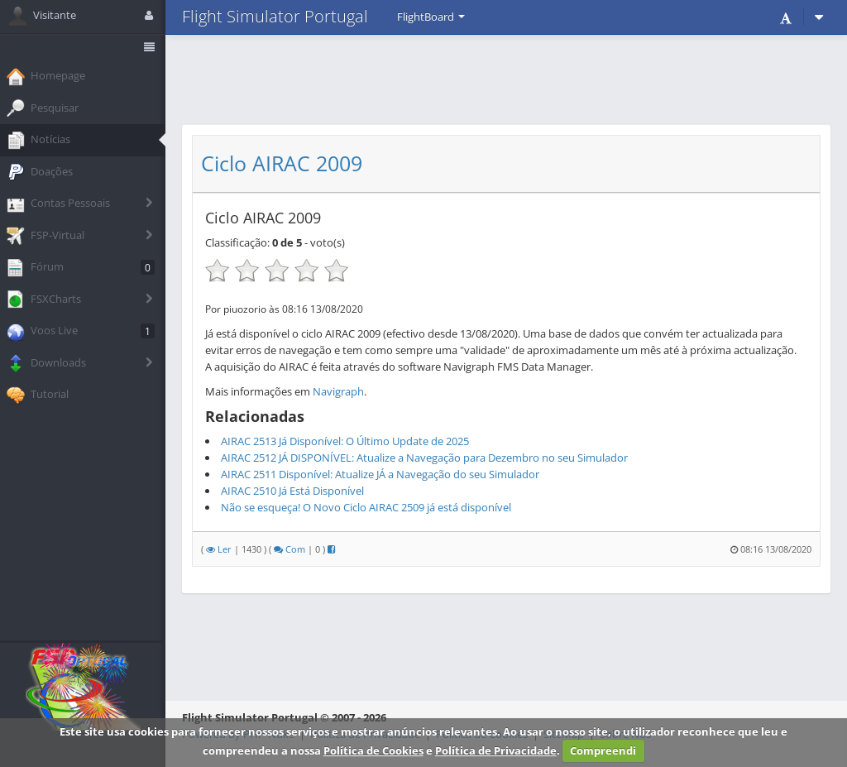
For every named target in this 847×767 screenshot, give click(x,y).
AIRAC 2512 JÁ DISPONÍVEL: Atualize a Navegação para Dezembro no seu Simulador (424, 457)
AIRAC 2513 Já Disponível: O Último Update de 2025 (345, 441)
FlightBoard (431, 16)
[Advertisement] (506, 78)
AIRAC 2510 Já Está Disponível (292, 490)
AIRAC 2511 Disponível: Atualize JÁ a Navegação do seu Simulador (380, 474)
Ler (219, 549)
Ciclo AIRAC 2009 (281, 163)
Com (289, 549)
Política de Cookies (373, 750)
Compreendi (603, 750)
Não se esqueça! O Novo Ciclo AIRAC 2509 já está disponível (366, 507)
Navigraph (338, 391)
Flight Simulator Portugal (275, 16)
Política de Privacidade (496, 750)
